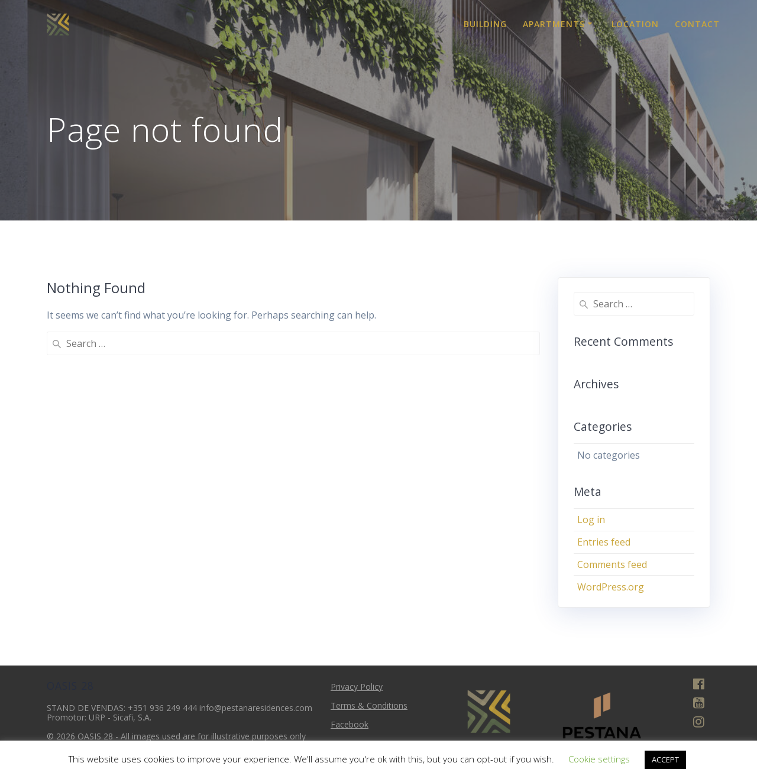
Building (485, 24)
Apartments (554, 24)
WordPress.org (610, 586)
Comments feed (612, 564)
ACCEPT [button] (665, 759)
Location (635, 24)
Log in (591, 519)
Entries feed (603, 541)
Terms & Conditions (369, 705)
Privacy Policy (357, 686)
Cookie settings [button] (599, 759)
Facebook (349, 724)
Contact (697, 24)
